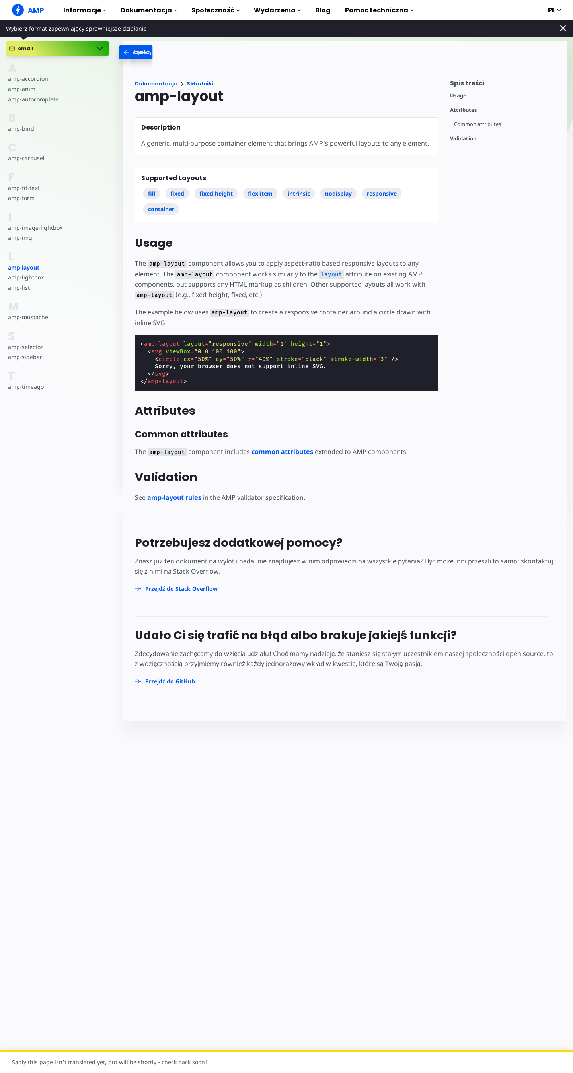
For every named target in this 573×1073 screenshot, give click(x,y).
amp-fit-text (23, 188)
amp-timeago (25, 386)
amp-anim (21, 89)
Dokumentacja (149, 10)
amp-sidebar (24, 357)
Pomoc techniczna (379, 10)
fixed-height (216, 193)
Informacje (84, 10)
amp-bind (20, 128)
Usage (458, 95)
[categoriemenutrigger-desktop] (158, 52)
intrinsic (299, 193)
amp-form (21, 198)
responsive (382, 193)
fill (151, 193)
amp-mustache (27, 317)
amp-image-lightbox (34, 227)
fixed (177, 193)
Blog (323, 10)
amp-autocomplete (33, 99)
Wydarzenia (277, 10)
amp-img (19, 237)
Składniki (200, 83)
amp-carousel (25, 158)
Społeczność (215, 10)
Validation (463, 138)
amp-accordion (27, 78)
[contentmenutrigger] (504, 85)
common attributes (280, 452)
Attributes (463, 110)
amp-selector (25, 347)
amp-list (18, 287)
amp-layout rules (174, 497)
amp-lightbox (25, 277)
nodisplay (338, 193)
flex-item (260, 193)
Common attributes (477, 124)
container (161, 209)
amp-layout (23, 267)
